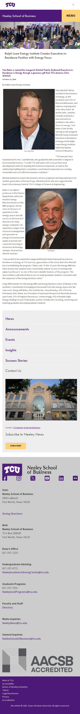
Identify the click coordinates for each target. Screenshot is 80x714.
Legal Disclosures (10, 693)
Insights (10, 350)
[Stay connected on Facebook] (4, 478)
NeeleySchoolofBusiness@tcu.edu (21, 639)
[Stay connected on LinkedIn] (61, 478)
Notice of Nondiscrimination (15, 687)
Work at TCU (8, 680)
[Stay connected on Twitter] (32, 478)
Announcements (17, 329)
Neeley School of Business (19, 16)
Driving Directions (12, 514)
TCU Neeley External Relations (26, 427)
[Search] (73, 5)
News (9, 318)
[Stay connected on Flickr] (75, 478)
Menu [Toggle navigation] (70, 15)
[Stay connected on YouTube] (47, 478)
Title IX (5, 690)
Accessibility (8, 683)
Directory (7, 607)
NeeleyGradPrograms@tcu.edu (19, 592)
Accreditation (8, 700)
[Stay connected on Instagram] (18, 478)
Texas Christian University (39, 705)
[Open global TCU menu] (22, 5)
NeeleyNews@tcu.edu (14, 623)
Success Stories (16, 360)
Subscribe (15, 445)
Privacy (5, 696)
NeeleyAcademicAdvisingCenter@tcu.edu (25, 572)
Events (10, 339)
